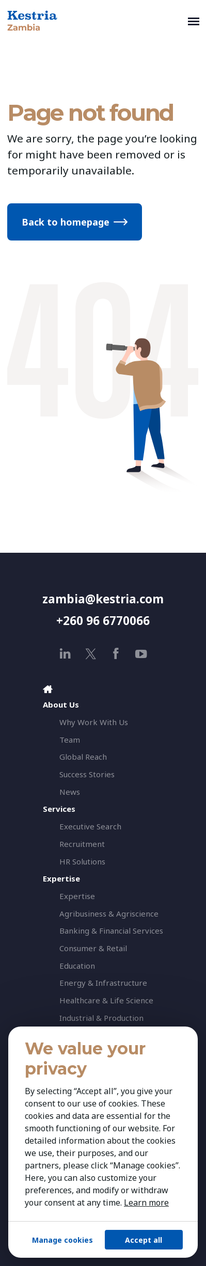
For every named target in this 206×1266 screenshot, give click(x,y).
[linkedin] (65, 653)
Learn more (146, 1202)
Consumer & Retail (93, 948)
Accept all (143, 1240)
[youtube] (141, 653)
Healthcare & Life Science (106, 1000)
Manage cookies (62, 1240)
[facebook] (115, 653)
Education (77, 965)
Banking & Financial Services (111, 930)
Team (69, 739)
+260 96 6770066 (103, 621)
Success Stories (87, 774)
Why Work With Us (93, 722)
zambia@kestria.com (103, 599)
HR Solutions (82, 861)
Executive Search (90, 826)
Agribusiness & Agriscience (109, 913)
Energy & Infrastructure (103, 982)
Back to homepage (65, 222)
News (69, 792)
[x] (90, 653)
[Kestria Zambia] (95, 20)
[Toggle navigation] (193, 20)
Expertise (77, 896)
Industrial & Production (101, 1018)
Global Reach (83, 756)
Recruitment (82, 844)
